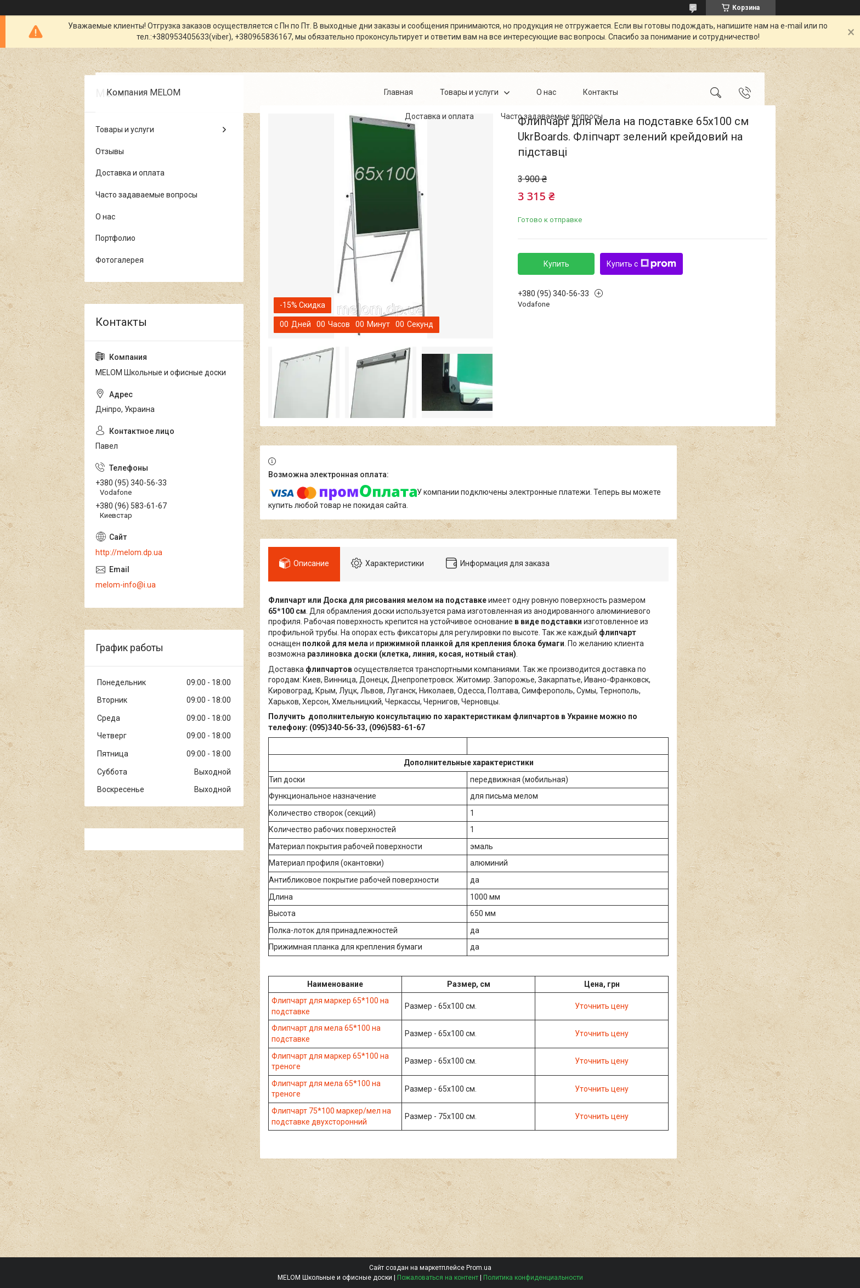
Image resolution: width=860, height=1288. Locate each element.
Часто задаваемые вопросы (552, 116)
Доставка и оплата (439, 116)
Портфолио (115, 238)
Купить (556, 263)
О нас (546, 92)
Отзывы (109, 151)
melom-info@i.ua (125, 584)
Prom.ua (478, 1268)
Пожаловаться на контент (437, 1277)
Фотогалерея (119, 260)
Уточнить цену (602, 1006)
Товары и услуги (469, 92)
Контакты (600, 92)
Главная (398, 92)
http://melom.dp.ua (128, 552)
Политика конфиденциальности (533, 1277)
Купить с (641, 264)
